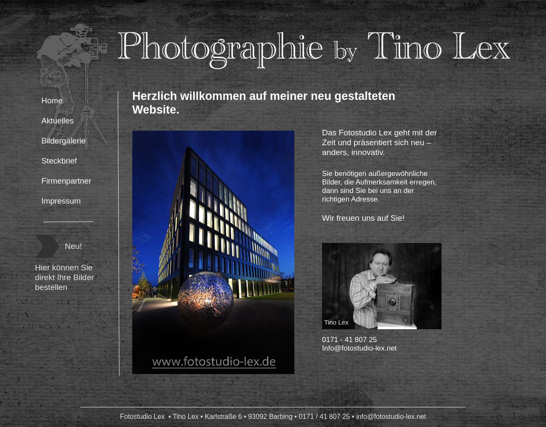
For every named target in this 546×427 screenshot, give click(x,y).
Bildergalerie (63, 140)
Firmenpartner (66, 180)
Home (52, 100)
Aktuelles (57, 120)
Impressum (61, 200)
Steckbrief (59, 160)
